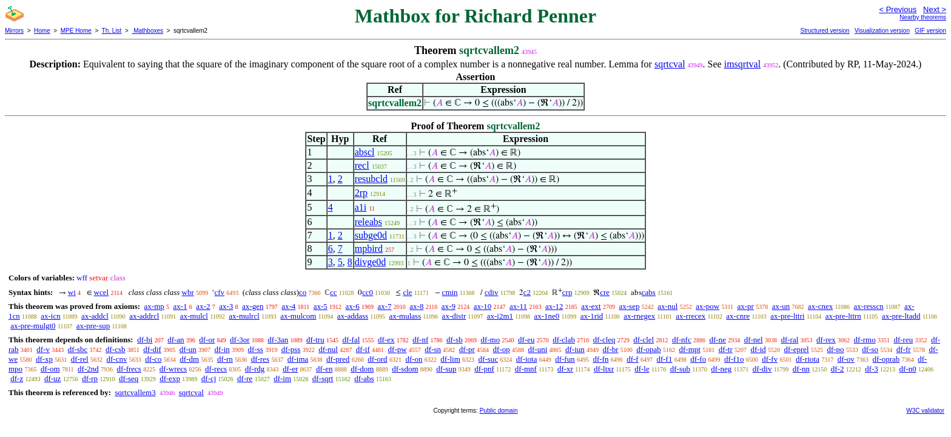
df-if (363, 349)
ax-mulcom (298, 315)
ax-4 (288, 306)
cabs (649, 292)
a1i (361, 207)
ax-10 (483, 306)
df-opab (648, 349)
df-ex (386, 339)
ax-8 (416, 306)
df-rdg (255, 368)
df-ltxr (604, 368)
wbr (188, 292)
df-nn (801, 368)
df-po (835, 349)
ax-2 (203, 306)
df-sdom (405, 368)
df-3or (240, 339)
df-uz (52, 378)
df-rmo (865, 339)
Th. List (112, 30)
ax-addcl (95, 315)
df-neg (721, 368)
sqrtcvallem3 (135, 392)
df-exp (170, 378)
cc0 (367, 292)
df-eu (526, 339)
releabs (368, 222)
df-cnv (116, 359)
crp (567, 292)
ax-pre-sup (93, 325)
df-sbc (78, 349)
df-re (244, 378)
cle (407, 292)
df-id (757, 349)
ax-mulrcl (244, 315)
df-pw (397, 349)
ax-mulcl (194, 315)
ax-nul (667, 306)
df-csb (116, 349)
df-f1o (734, 359)
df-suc (489, 359)
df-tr (726, 349)
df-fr (903, 349)
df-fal (351, 339)
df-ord (378, 359)
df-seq (129, 378)
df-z (16, 378)
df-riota (807, 359)
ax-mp (154, 306)
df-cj (209, 378)
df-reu (903, 339)
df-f (633, 359)
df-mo (490, 339)
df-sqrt (323, 378)
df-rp (90, 378)
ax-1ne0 (546, 315)
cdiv (491, 292)
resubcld (371, 179)
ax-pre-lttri (787, 315)
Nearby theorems (922, 17)
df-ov (846, 359)
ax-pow (707, 306)
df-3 (871, 368)
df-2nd (88, 368)
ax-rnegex (639, 315)
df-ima (298, 359)
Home (42, 30)
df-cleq (604, 339)
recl (362, 165)
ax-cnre (738, 315)
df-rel (80, 359)
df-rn (225, 359)
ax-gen (252, 306)
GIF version (930, 30)
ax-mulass (405, 315)
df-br (611, 349)
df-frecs (128, 368)
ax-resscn (869, 306)
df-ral (789, 339)
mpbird (369, 248)
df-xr (565, 368)
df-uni (537, 349)
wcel (101, 292)
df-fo (698, 359)
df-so (870, 349)
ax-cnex (820, 306)
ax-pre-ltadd (901, 315)
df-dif (152, 349)
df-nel (753, 339)
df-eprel (796, 349)
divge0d (370, 262)
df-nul (328, 349)
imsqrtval (742, 64)
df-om (50, 368)
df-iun (575, 349)
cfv (219, 292)
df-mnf (526, 368)
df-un (188, 349)
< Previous (897, 9)
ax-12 (554, 306)
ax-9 (448, 306)
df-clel (643, 339)
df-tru (315, 339)
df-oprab (886, 359)
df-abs (364, 378)
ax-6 (353, 306)
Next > (934, 9)
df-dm (189, 359)
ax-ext (590, 306)
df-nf (420, 339)
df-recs (216, 368)
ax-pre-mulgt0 (32, 325)
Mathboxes (147, 30)
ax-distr (454, 315)
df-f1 (664, 359)
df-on (413, 359)
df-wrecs (173, 368)
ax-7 (384, 306)
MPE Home (76, 30)
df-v (43, 349)
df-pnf (484, 368)
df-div (762, 368)
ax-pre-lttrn (843, 315)
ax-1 (180, 306)
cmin (450, 292)
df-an (175, 339)
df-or (207, 339)
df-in (222, 349)
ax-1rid (591, 315)
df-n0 (907, 368)
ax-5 (321, 306)
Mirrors (14, 30)
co (302, 292)
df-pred (337, 359)
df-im (282, 378)
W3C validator (925, 410)
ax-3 (226, 306)
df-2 (837, 368)
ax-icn (50, 315)
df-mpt (689, 349)
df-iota (526, 359)
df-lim (450, 359)
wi (72, 292)
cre (605, 292)
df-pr (467, 349)
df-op (501, 349)
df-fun (565, 359)
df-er (290, 368)
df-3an (277, 339)
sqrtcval (669, 64)
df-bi (144, 339)
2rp (361, 193)
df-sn (433, 349)
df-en (324, 368)
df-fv (770, 359)
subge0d (371, 235)
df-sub (680, 368)
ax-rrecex (690, 315)
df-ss (255, 349)
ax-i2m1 (500, 315)
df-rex (826, 339)
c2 (527, 292)
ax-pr (746, 306)
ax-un (781, 306)
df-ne (717, 339)
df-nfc (681, 339)
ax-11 (518, 306)
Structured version (824, 30)
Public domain (499, 410)
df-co (153, 359)
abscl (365, 152)
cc (333, 292)
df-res (260, 359)
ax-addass (352, 315)
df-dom (362, 368)
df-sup (446, 368)
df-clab (564, 339)
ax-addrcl (144, 315)
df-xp (44, 359)
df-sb (454, 339)
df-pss (291, 349)
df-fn (600, 359)
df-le (642, 368)
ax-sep (629, 306)
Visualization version (882, 30)
